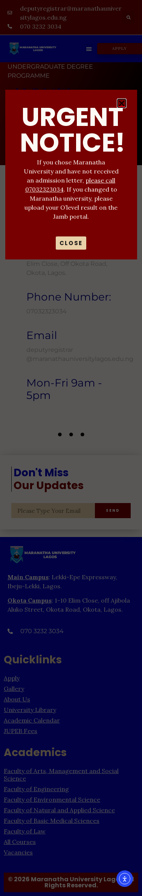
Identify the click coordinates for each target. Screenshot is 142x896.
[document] (71, 448)
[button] (121, 103)
